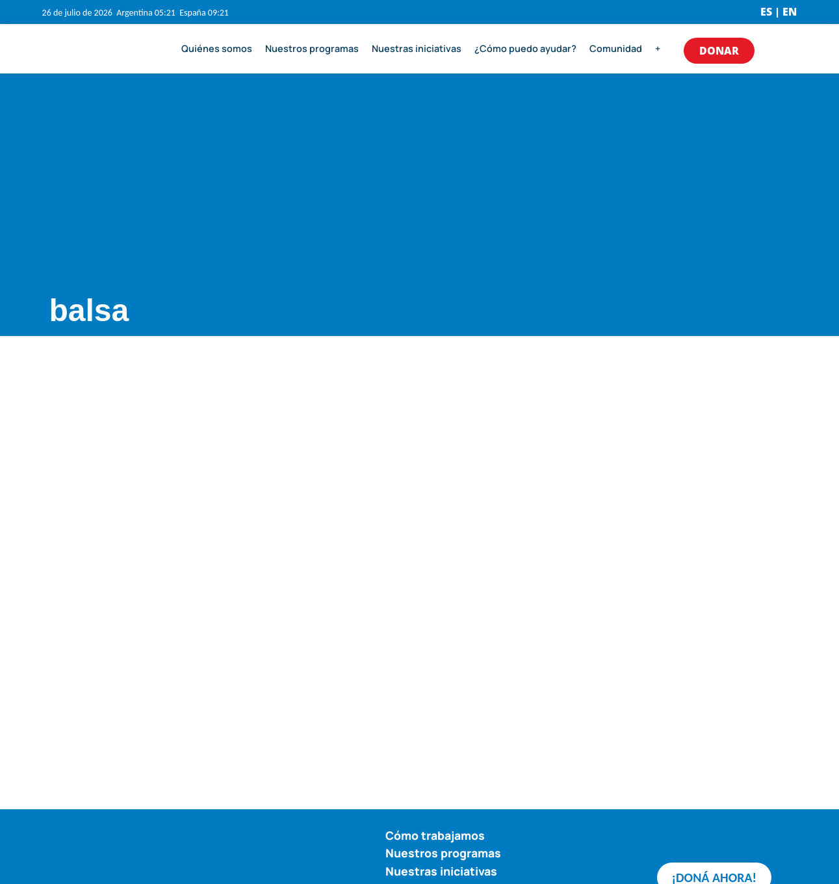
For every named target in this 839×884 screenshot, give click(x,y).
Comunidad (615, 48)
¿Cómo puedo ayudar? (525, 48)
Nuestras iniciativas (416, 48)
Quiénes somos (216, 48)
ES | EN (778, 12)
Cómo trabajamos (435, 835)
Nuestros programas (312, 48)
